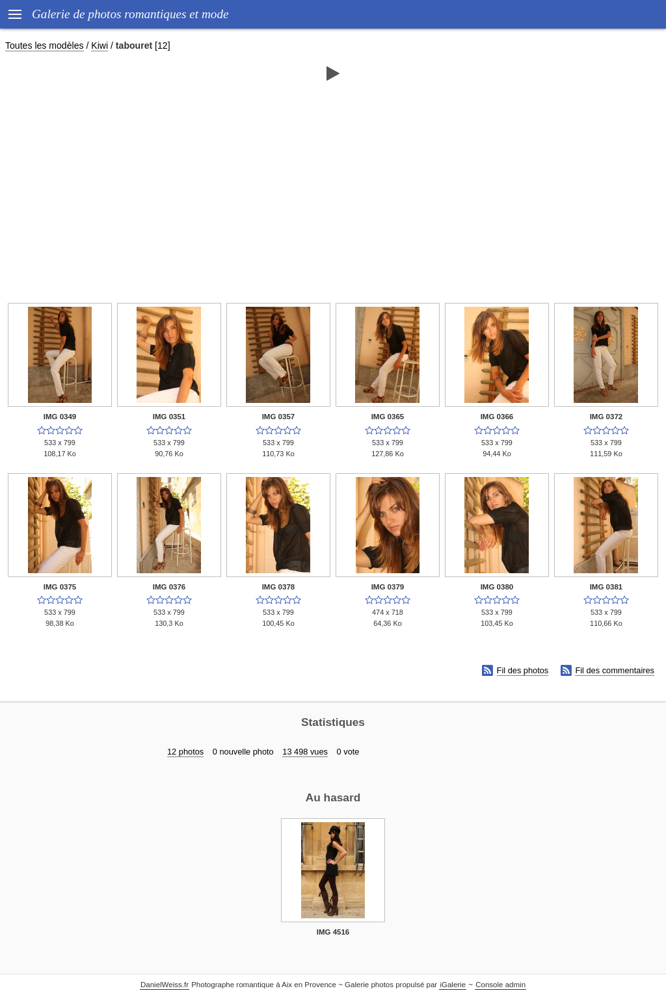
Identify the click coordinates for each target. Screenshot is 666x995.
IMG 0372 (606, 416)
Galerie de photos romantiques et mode (130, 14)
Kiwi (99, 45)
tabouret (134, 45)
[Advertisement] (333, 187)
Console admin (500, 985)
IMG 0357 (278, 416)
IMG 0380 (497, 587)
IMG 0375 (60, 587)
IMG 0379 (388, 587)
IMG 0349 (60, 416)
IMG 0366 (497, 416)
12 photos (185, 751)
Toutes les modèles (44, 45)
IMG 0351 (169, 416)
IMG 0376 (169, 587)
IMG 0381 (606, 587)
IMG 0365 (388, 416)
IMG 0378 (278, 587)
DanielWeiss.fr (164, 985)
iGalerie (453, 985)
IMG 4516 (333, 932)
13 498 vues (305, 751)
